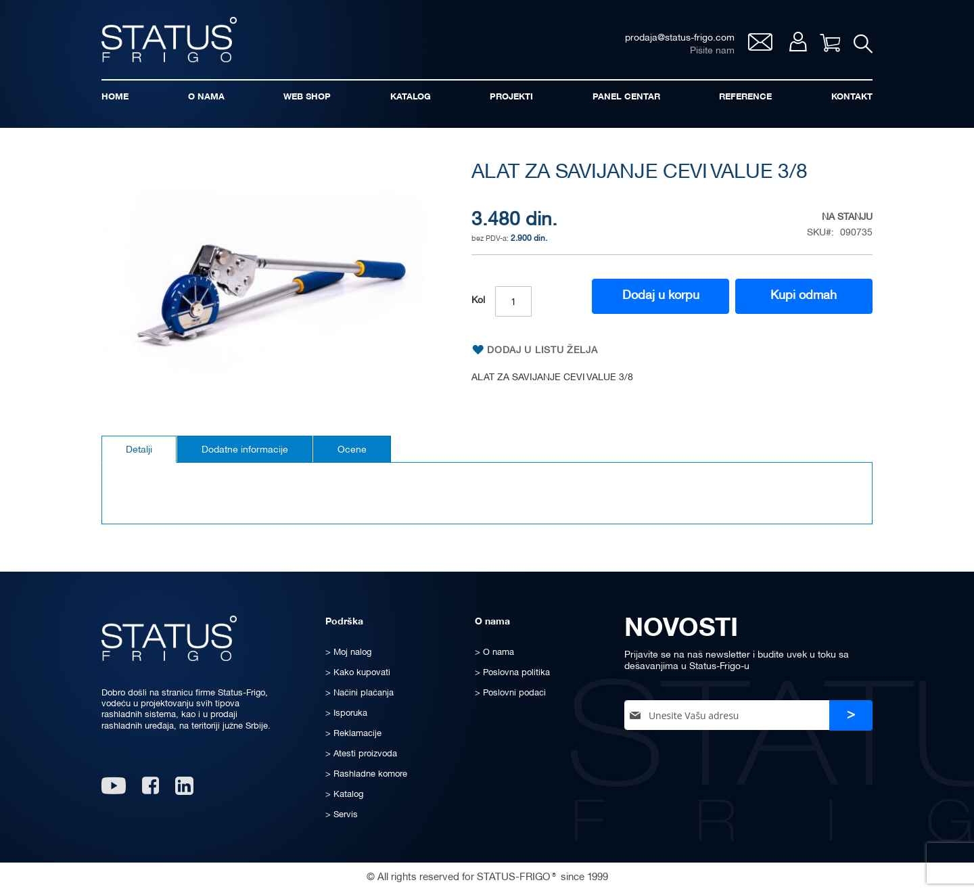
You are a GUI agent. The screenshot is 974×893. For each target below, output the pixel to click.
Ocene (352, 450)
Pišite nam (712, 51)
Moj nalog (797, 41)
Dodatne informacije (245, 450)
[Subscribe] (851, 715)
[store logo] (169, 39)
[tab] (139, 449)
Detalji (139, 450)
